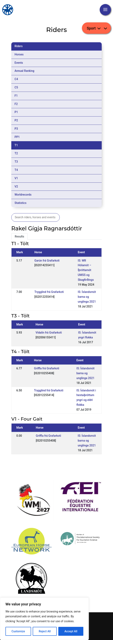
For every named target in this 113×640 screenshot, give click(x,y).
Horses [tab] (19, 54)
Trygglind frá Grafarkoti (49, 292)
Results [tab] (19, 236)
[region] (44, 619)
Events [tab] (19, 62)
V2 (16, 186)
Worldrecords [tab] (23, 194)
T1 (16, 145)
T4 (16, 170)
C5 (16, 87)
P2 (16, 120)
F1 (16, 95)
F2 (16, 104)
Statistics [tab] (20, 203)
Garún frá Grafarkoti (46, 260)
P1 (16, 112)
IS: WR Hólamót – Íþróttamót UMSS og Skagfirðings (86, 270)
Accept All (70, 631)
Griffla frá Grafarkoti (46, 368)
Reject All (45, 631)
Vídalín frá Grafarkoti (49, 332)
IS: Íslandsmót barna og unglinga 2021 (87, 296)
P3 (16, 128)
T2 (16, 153)
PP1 (17, 137)
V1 (16, 178)
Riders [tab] (19, 46)
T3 (16, 161)
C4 (16, 79)
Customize (18, 631)
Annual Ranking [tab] (24, 70)
